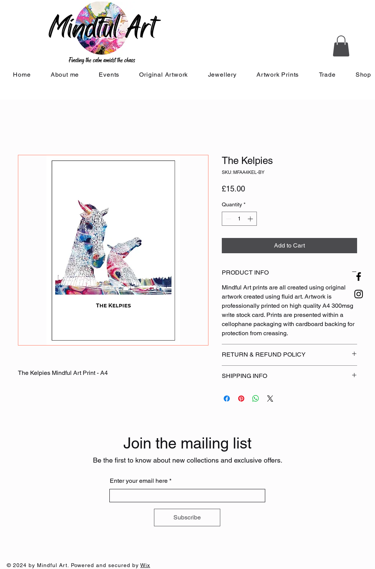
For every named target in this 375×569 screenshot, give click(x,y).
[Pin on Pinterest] (241, 398)
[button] (341, 45)
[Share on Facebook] (226, 398)
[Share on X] (270, 398)
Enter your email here (139, 481)
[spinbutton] (239, 218)
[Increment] (251, 218)
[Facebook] (358, 276)
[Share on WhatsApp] (255, 398)
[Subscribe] (187, 517)
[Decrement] (227, 218)
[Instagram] (358, 294)
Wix (145, 565)
